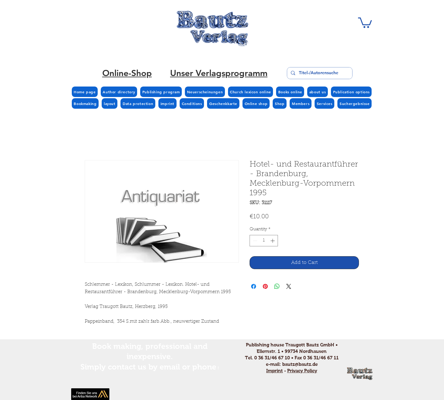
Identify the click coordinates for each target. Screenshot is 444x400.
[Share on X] (288, 286)
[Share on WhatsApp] (277, 286)
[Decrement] (254, 240)
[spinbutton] (263, 240)
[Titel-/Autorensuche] (319, 73)
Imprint (274, 370)
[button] (365, 22)
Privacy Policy (302, 370)
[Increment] (273, 240)
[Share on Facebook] (253, 286)
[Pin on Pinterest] (265, 286)
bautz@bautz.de (300, 364)
